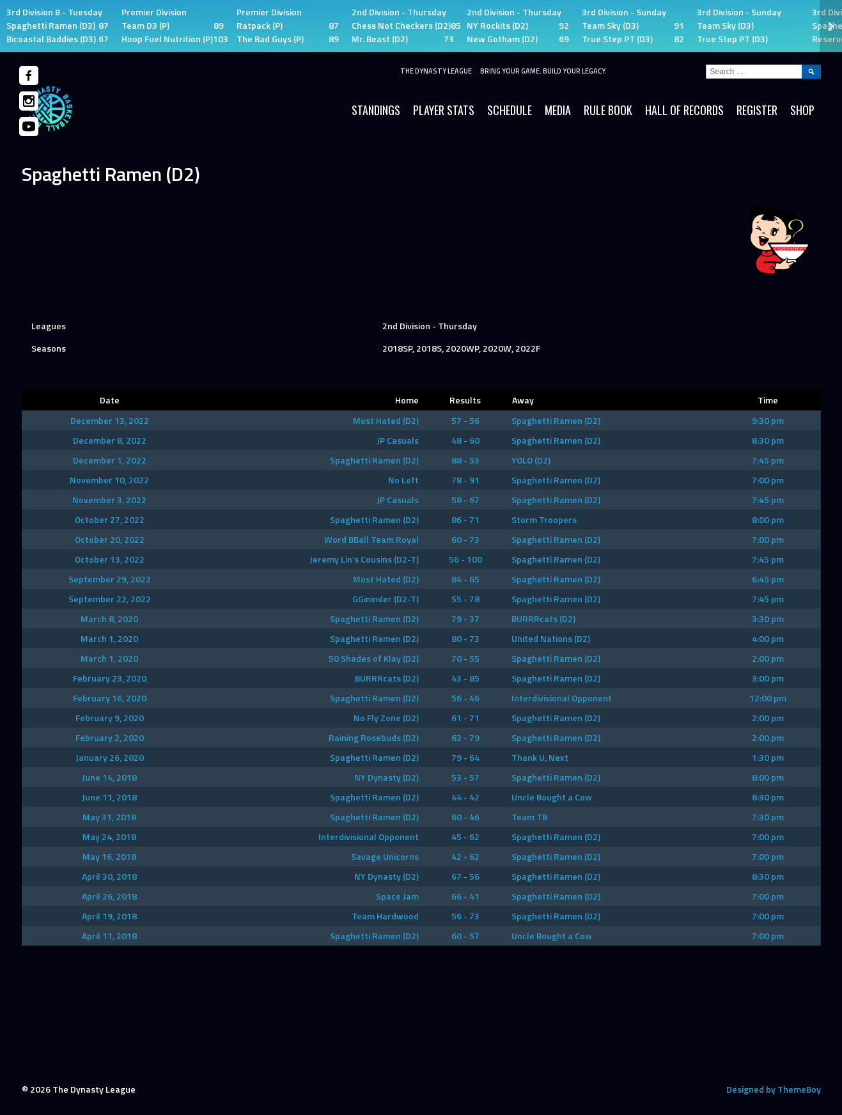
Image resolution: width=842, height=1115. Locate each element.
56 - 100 (465, 559)
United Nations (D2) (550, 638)
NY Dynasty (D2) (386, 777)
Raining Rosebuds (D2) (374, 737)
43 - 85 (465, 678)
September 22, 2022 (109, 598)
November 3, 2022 (109, 499)
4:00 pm (768, 638)
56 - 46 (465, 698)
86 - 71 (465, 519)
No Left (403, 480)
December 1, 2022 (109, 460)
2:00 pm (768, 658)
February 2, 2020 (109, 737)
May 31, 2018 (109, 816)
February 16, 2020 (109, 698)
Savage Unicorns (385, 856)
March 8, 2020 (109, 618)
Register (757, 110)
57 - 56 (465, 420)
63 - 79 (465, 737)
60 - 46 (465, 816)
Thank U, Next (539, 757)
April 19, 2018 (109, 916)
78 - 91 (465, 480)
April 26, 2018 (109, 896)
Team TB (529, 816)
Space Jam (397, 896)
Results (465, 400)
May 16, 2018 (109, 856)
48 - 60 (465, 440)
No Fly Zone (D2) (386, 717)
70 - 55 (465, 658)
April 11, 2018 (109, 935)
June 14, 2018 (109, 777)
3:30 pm (768, 618)
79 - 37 (465, 618)
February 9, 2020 (109, 717)
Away (523, 400)
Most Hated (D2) (386, 420)
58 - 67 (465, 499)
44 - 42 (465, 797)
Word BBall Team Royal (371, 539)
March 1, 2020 (109, 638)
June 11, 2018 (109, 797)
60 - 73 (465, 539)
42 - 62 (465, 856)
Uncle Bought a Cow (551, 797)
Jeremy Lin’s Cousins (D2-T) (364, 559)
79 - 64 (465, 757)
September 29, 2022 (109, 579)
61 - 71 (465, 717)
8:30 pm (768, 440)
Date (110, 400)
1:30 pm (768, 757)
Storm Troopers (544, 519)
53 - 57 (465, 777)
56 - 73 (465, 916)
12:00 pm (767, 698)
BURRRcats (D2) (543, 618)
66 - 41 (465, 896)
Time (768, 400)
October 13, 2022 (109, 559)
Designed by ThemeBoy (773, 1089)
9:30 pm (768, 420)
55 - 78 (465, 598)
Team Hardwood (385, 916)
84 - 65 (465, 579)
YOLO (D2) (530, 460)
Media (558, 110)
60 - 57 (465, 935)
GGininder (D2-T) (385, 598)
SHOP (802, 110)
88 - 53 (465, 460)
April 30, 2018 (109, 876)
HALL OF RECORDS (684, 110)
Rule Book (608, 110)
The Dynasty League (436, 71)
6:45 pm (768, 579)
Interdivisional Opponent (561, 698)
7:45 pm (768, 460)
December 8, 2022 (109, 440)
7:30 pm (768, 816)
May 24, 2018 (109, 836)
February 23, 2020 (109, 678)
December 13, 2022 (109, 420)
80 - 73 (465, 638)
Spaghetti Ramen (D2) (555, 420)
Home (407, 400)
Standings (376, 110)
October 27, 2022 (109, 519)
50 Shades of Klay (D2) (374, 658)
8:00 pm (768, 519)
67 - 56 (465, 876)
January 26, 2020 (109, 757)
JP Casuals (398, 440)
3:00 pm (768, 678)
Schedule (509, 110)
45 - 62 (465, 836)
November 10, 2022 (109, 480)
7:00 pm (768, 480)
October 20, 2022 (109, 539)
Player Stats (443, 110)
